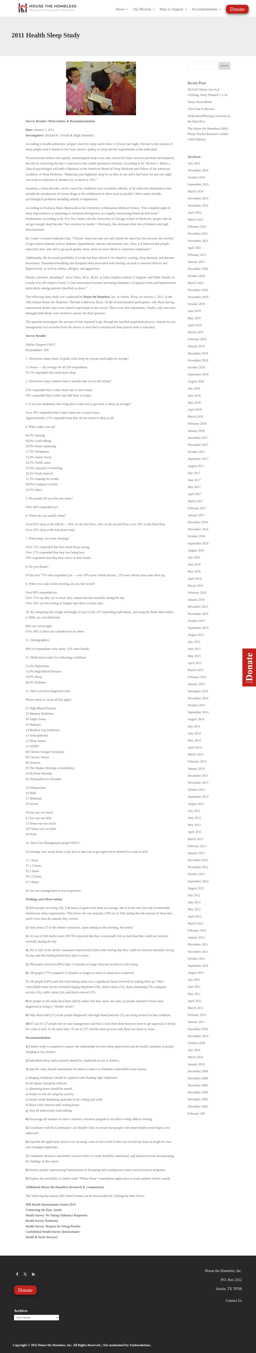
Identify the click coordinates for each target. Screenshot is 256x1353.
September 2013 (198, 796)
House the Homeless (96, 296)
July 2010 (194, 1050)
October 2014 (196, 705)
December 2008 (198, 1078)
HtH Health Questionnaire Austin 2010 (51, 1204)
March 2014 (195, 754)
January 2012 (196, 937)
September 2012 (198, 881)
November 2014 (198, 698)
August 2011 (196, 972)
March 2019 (195, 332)
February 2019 (197, 339)
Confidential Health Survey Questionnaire (53, 1231)
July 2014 (194, 726)
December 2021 (198, 233)
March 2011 (195, 1008)
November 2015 (198, 613)
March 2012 (195, 923)
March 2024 (195, 191)
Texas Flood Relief (200, 102)
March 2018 (195, 416)
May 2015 (194, 656)
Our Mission (142, 9)
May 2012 (194, 909)
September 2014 (198, 712)
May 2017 (194, 487)
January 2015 (196, 684)
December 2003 (198, 1099)
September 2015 (198, 627)
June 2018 (194, 395)
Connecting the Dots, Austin (44, 1210)
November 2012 (198, 867)
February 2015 (197, 677)
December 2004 (198, 1092)
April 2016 (195, 578)
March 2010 (195, 1057)
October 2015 (196, 620)
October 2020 (196, 276)
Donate (237, 9)
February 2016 (197, 592)
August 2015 (196, 634)
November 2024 (198, 170)
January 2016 (196, 599)
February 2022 (197, 226)
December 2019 (198, 290)
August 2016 (196, 550)
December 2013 (198, 775)
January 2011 (196, 1022)
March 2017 (195, 501)
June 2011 (194, 986)
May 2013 (194, 825)
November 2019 (198, 297)
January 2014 (196, 768)
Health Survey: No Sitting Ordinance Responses (56, 1215)
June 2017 (194, 480)
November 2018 (198, 360)
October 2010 (196, 1043)
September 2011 (198, 965)
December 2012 (198, 860)
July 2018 (194, 388)
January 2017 (196, 515)
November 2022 (198, 205)
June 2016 (194, 564)
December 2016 (198, 522)
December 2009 (198, 1071)
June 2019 (194, 311)
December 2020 (198, 268)
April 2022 (195, 212)
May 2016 (194, 571)
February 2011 (197, 1015)
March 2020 (195, 283)
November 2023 (198, 198)
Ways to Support (171, 9)
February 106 (196, 1113)
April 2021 (195, 247)
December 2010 (198, 1029)
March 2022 (195, 219)
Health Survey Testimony (42, 1220)
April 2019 (195, 325)
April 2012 (195, 916)
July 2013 (194, 811)
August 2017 (196, 466)
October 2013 (196, 789)
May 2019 (194, 318)
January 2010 (196, 1064)
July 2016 (194, 557)
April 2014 (195, 747)
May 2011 (194, 994)
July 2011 (194, 979)
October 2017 (196, 451)
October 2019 (196, 304)
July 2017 (194, 473)
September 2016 (198, 543)
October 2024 (196, 177)
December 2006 (198, 1085)
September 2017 (198, 458)
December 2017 (198, 437)
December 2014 (198, 691)
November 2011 (198, 951)
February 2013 (197, 846)
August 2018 (196, 381)
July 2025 (194, 163)
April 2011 (194, 1001)
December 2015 (198, 606)
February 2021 (197, 254)
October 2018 (196, 367)
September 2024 (198, 184)
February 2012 (197, 930)
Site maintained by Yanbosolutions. (127, 1345)
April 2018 (195, 409)
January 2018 (196, 430)
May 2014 (194, 740)
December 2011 (198, 944)
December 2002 (198, 1106)
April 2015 (195, 663)
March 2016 (195, 585)
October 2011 (196, 958)
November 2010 (198, 1036)
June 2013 (194, 818)
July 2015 (194, 641)
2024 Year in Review (201, 109)
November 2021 (198, 240)
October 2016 (196, 536)
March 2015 (195, 670)
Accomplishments (205, 9)
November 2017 (198, 444)
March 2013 (195, 839)
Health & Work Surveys (41, 1237)
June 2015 (194, 648)
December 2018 (198, 353)
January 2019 (196, 346)
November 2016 (198, 529)
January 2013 (196, 853)
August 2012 (196, 888)
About (119, 9)
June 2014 (194, 733)
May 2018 (194, 402)
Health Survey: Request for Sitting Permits (53, 1226)
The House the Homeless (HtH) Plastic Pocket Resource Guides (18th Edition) (208, 134)
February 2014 (197, 761)
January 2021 (196, 261)
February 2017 (197, 508)
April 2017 (195, 494)
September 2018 (198, 374)
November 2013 (198, 782)
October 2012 (196, 874)
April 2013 (195, 832)
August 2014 (196, 719)
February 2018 (197, 423)
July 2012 (194, 895)
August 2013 (196, 804)
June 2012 (194, 902)
